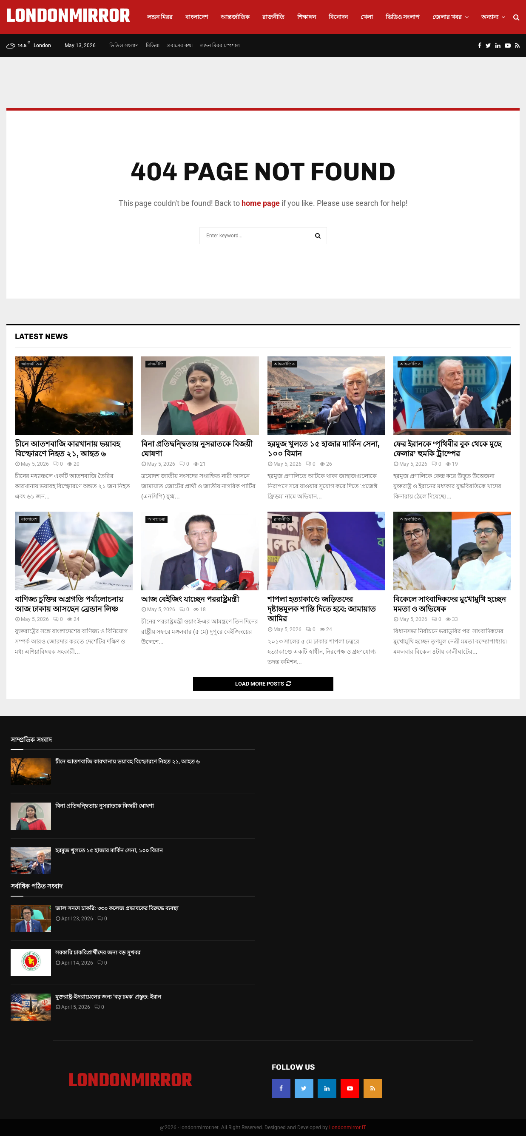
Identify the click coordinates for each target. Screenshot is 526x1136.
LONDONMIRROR (68, 17)
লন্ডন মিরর (160, 17)
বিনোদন (338, 17)
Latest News (41, 336)
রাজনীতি (273, 17)
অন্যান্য (489, 17)
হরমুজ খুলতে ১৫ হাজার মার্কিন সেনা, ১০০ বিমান (109, 850)
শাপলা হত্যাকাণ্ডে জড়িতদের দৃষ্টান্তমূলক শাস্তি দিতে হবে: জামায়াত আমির (321, 609)
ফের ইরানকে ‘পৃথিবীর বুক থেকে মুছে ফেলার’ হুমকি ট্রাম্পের (447, 448)
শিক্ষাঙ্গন (306, 17)
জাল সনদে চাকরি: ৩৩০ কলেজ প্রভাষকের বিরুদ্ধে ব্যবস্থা (117, 908)
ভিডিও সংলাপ (403, 17)
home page (261, 203)
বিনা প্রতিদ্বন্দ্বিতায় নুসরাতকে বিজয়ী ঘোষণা (104, 806)
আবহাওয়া (156, 519)
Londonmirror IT (347, 1127)
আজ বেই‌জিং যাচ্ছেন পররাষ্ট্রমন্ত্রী (190, 599)
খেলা (367, 17)
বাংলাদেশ (196, 17)
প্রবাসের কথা (180, 45)
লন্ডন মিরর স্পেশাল (220, 45)
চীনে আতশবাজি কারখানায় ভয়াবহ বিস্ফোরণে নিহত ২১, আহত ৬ (67, 448)
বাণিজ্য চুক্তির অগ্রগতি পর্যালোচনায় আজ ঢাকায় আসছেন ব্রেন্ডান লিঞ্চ (69, 604)
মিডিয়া (152, 45)
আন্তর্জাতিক (235, 17)
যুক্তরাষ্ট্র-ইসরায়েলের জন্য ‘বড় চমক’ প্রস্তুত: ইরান (108, 997)
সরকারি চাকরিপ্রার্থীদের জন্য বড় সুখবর (97, 952)
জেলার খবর (447, 17)
